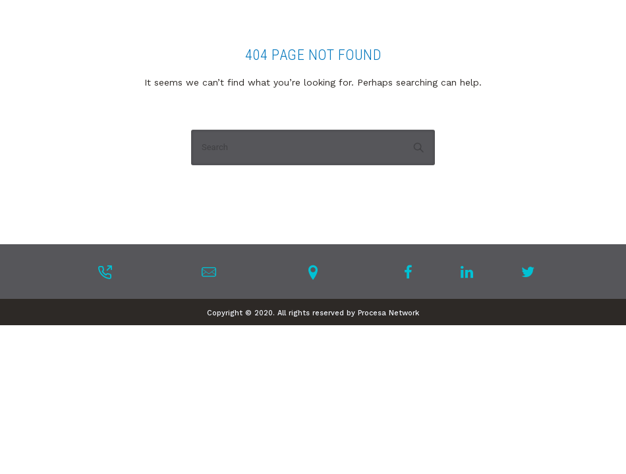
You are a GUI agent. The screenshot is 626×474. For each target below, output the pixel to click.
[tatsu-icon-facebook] (412, 272)
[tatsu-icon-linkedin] (471, 272)
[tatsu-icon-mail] (209, 272)
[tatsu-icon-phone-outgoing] (105, 272)
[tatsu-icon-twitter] (527, 272)
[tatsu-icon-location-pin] (313, 272)
